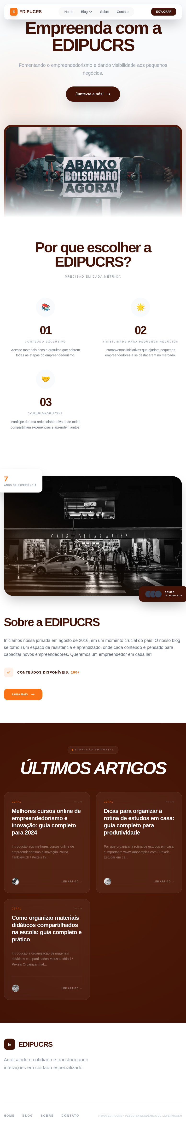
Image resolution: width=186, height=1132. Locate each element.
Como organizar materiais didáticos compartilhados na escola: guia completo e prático (46, 929)
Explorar (163, 11)
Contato (122, 12)
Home (68, 12)
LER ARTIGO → (72, 881)
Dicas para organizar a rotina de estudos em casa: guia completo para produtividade (139, 822)
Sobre (104, 12)
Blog (87, 12)
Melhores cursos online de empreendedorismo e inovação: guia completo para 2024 (46, 822)
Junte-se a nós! (93, 94)
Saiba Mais (23, 694)
